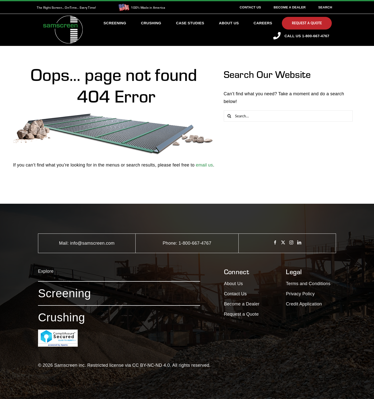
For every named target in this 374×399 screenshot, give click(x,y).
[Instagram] (291, 242)
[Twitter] (283, 242)
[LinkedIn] (299, 242)
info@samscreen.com (92, 243)
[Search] (325, 7)
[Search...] (288, 116)
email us (204, 165)
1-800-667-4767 (195, 243)
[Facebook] (275, 242)
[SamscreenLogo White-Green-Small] (63, 17)
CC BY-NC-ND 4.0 (151, 365)
